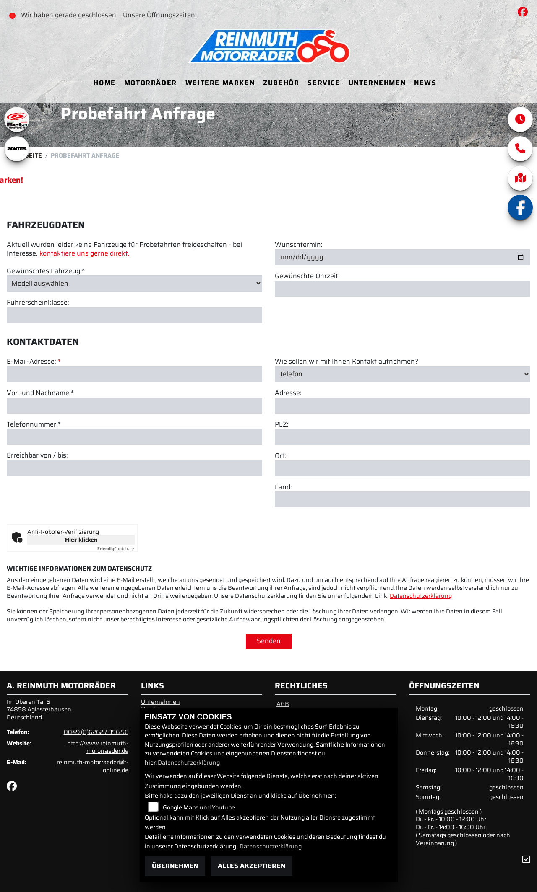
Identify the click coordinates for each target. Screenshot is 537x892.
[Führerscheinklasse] (134, 315)
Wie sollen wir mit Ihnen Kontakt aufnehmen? (346, 381)
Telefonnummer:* (34, 444)
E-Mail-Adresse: (34, 381)
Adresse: (288, 412)
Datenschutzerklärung (421, 595)
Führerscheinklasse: (38, 302)
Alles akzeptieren (251, 866)
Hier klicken (81, 539)
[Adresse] (402, 425)
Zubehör (281, 83)
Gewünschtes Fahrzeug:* (46, 271)
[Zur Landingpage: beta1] (16, 119)
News (425, 83)
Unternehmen (377, 83)
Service (324, 83)
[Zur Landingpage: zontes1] (16, 148)
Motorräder (150, 83)
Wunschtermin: (299, 244)
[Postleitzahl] (402, 456)
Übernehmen (175, 866)
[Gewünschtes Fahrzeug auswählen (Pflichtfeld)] (134, 283)
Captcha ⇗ (116, 549)
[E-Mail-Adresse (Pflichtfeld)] (134, 393)
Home (104, 83)
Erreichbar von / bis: (37, 475)
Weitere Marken (220, 83)
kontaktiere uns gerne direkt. (84, 253)
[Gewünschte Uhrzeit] (402, 289)
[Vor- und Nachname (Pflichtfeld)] (134, 425)
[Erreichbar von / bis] (134, 487)
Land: (283, 506)
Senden (269, 641)
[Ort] (402, 488)
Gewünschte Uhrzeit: (307, 276)
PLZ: (282, 444)
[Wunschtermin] (402, 257)
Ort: (280, 475)
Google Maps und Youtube (199, 807)
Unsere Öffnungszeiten (159, 15)
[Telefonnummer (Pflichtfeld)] (134, 456)
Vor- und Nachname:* (40, 412)
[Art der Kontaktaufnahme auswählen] (402, 393)
